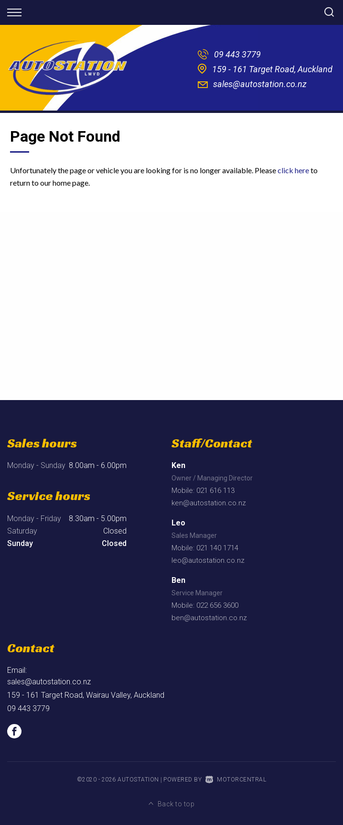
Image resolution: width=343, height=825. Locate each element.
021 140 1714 (217, 548)
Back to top (171, 804)
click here (293, 170)
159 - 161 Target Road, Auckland (272, 69)
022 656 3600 (217, 605)
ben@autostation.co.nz (209, 617)
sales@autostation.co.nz (260, 84)
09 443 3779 (237, 54)
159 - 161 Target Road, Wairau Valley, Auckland (85, 695)
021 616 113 (215, 490)
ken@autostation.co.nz (209, 503)
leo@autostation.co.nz (208, 560)
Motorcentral (236, 779)
